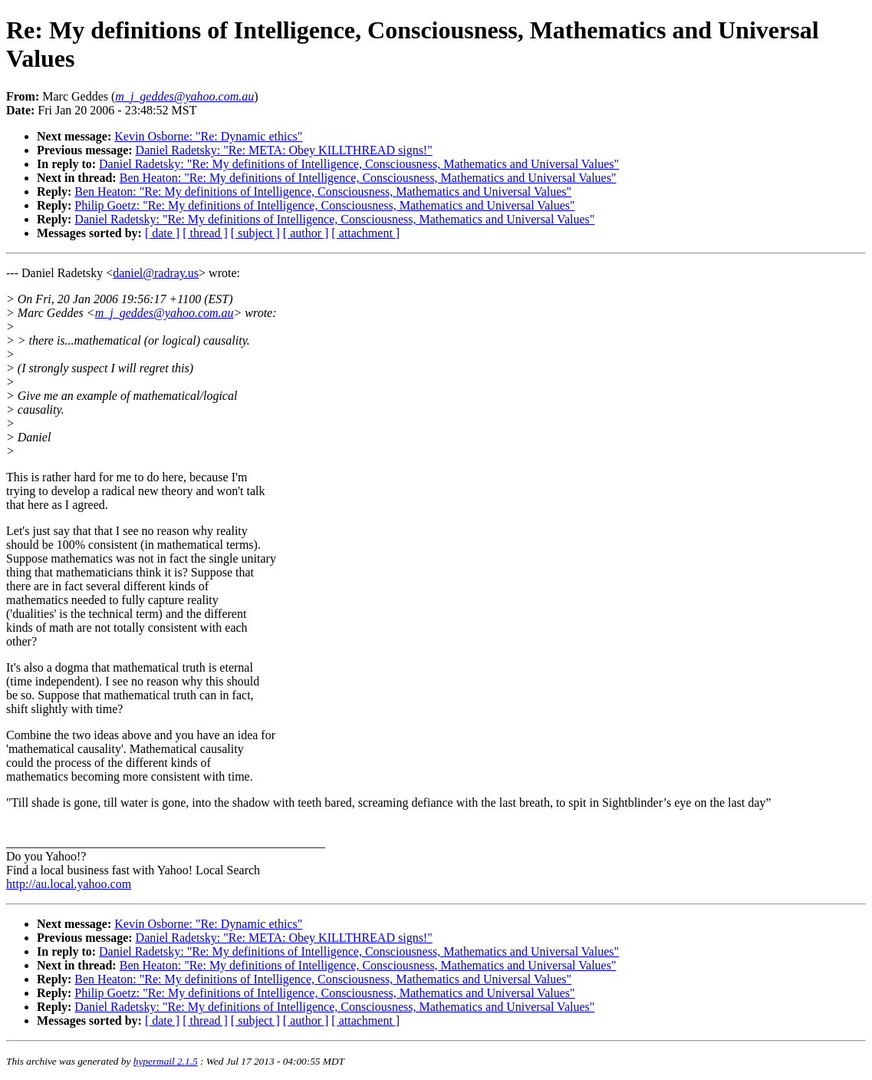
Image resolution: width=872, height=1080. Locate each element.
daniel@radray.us (156, 272)
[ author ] (306, 232)
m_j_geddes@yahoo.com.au (164, 312)
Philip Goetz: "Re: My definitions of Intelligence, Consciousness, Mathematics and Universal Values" (324, 205)
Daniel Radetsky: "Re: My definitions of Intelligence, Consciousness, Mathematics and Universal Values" (359, 163)
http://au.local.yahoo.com (68, 883)
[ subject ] (255, 232)
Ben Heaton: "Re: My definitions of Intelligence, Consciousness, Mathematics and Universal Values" (368, 177)
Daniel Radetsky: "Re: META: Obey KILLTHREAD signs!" (284, 150)
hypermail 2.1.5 (165, 1061)
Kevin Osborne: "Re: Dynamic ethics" (208, 136)
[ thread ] (205, 232)
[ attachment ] (365, 232)
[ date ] (162, 232)
